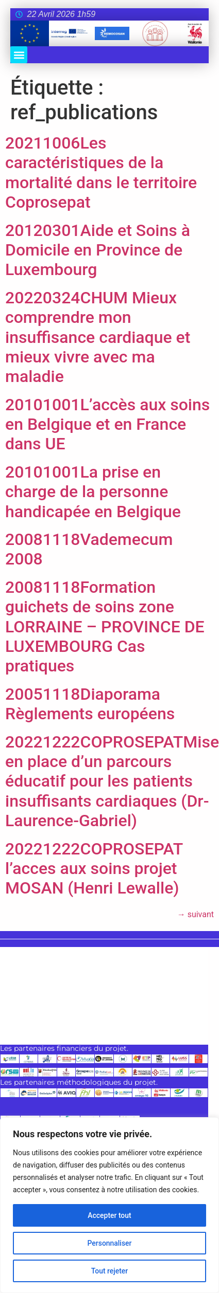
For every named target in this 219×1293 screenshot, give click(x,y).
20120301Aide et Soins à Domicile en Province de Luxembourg (97, 250)
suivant (195, 914)
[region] (109, 1205)
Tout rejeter (109, 1271)
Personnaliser (109, 1243)
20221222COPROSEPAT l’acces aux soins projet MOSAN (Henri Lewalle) (94, 868)
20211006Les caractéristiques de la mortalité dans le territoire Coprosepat (101, 172)
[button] (18, 54)
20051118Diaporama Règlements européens (90, 703)
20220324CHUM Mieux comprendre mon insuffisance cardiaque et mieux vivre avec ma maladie (97, 337)
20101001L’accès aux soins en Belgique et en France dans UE (107, 424)
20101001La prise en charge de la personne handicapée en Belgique (93, 491)
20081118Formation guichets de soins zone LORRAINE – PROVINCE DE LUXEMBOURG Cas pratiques (105, 626)
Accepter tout (109, 1215)
